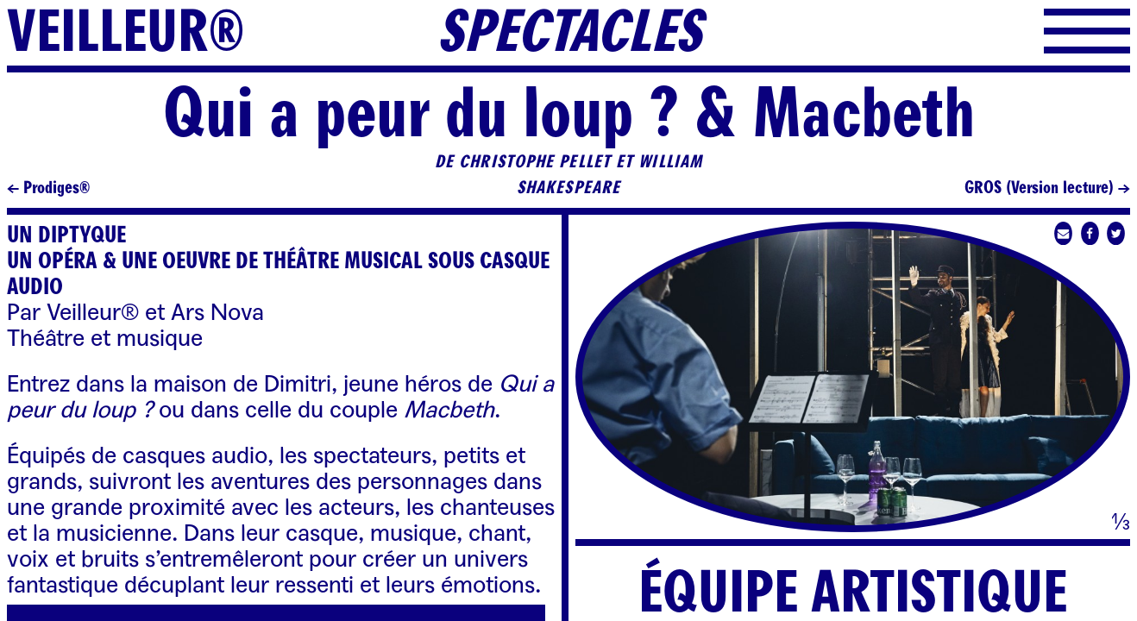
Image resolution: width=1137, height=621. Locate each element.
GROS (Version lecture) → (1047, 188)
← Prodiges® (48, 188)
